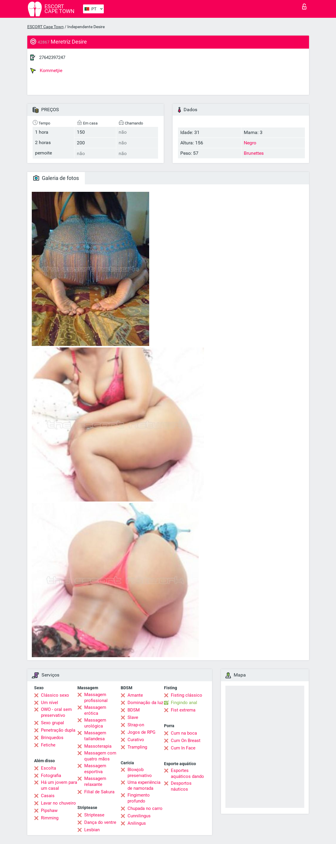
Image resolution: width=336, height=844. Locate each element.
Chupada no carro (145, 808)
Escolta (48, 768)
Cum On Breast (185, 740)
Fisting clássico (186, 695)
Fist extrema (183, 710)
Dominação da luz (145, 702)
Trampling (137, 747)
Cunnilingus (139, 816)
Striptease (94, 815)
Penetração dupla (58, 730)
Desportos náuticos (181, 786)
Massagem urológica (95, 723)
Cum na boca (184, 733)
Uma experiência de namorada (144, 785)
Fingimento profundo (139, 798)
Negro (250, 143)
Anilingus (137, 823)
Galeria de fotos (56, 178)
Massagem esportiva (95, 768)
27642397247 (52, 57)
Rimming (49, 818)
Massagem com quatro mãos (100, 756)
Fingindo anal (184, 702)
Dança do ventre (100, 822)
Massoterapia (98, 746)
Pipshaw (49, 810)
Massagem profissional (96, 697)
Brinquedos (52, 737)
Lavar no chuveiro (58, 803)
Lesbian (92, 829)
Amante (135, 695)
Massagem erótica (95, 710)
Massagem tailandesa (95, 735)
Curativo (136, 739)
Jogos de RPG (141, 732)
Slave (133, 717)
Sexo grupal (52, 722)
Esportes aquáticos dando (187, 773)
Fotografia (51, 775)
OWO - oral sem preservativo (56, 712)
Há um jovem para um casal (59, 785)
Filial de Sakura (99, 791)
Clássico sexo (55, 695)
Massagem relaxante (95, 781)
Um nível (49, 702)
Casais (48, 795)
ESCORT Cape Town (45, 26)
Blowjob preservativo (140, 772)
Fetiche (48, 745)
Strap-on (136, 724)
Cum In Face (183, 748)
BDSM (134, 710)
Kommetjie (46, 71)
